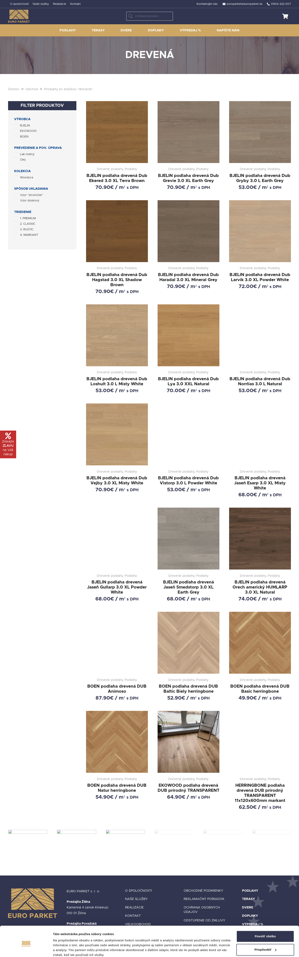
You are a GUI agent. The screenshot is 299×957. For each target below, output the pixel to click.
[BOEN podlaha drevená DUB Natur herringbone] (117, 760)
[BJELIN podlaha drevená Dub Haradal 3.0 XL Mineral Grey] (188, 247)
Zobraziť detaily (64, 949)
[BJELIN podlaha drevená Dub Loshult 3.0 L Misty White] (117, 349)
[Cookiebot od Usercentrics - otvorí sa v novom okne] (26, 949)
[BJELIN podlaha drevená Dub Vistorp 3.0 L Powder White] (188, 450)
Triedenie (22, 212)
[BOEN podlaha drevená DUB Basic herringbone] (260, 656)
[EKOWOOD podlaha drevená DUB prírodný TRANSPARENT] (188, 760)
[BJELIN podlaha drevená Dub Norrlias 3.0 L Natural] (260, 349)
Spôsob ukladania (31, 188)
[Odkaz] (19, 16)
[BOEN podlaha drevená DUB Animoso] (117, 656)
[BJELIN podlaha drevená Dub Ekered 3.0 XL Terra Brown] (117, 146)
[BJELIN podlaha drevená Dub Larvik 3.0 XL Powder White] (260, 247)
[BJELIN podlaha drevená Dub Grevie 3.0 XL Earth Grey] (188, 146)
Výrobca (22, 119)
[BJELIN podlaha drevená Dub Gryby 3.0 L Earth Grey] (260, 146)
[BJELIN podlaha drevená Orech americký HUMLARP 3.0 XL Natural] (260, 555)
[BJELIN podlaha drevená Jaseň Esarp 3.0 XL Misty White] (260, 450)
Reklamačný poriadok (204, 899)
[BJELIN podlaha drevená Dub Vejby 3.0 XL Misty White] (117, 450)
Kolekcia (22, 171)
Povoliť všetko (265, 919)
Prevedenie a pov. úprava (38, 147)
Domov (13, 89)
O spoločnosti (138, 890)
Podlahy (250, 890)
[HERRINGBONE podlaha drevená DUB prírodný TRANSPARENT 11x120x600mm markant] (260, 760)
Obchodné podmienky (203, 890)
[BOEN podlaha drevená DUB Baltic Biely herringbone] (188, 656)
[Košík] (285, 16)
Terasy (248, 899)
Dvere (247, 907)
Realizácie (134, 907)
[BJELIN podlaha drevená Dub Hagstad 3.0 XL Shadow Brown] (117, 247)
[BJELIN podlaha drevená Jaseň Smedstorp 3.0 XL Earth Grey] (188, 555)
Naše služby (136, 899)
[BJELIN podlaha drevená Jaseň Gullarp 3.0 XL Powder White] (117, 555)
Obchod (31, 89)
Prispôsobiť (265, 932)
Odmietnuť (265, 945)
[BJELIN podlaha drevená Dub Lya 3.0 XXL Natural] (188, 349)
